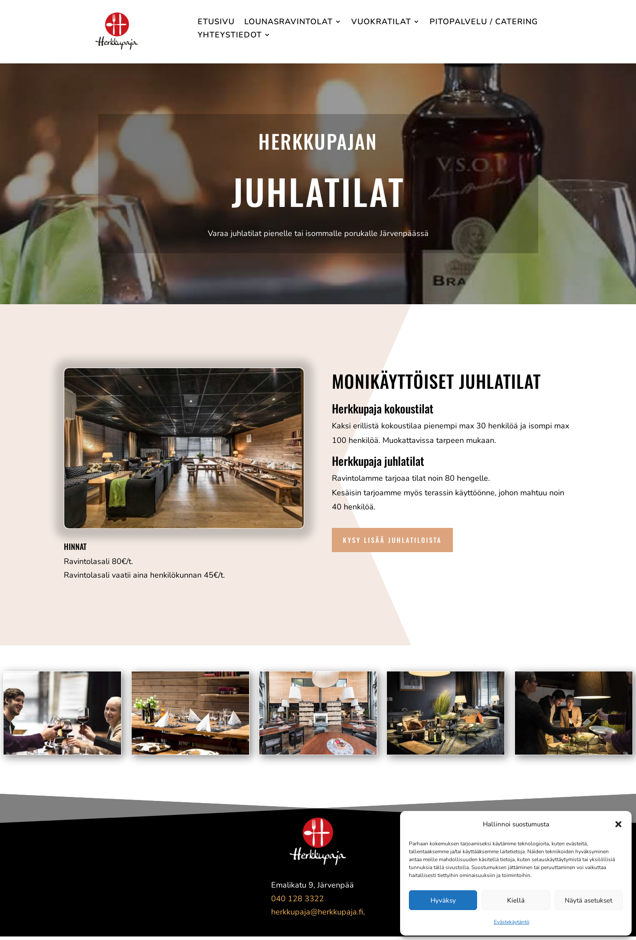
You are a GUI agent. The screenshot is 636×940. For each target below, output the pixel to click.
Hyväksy (443, 900)
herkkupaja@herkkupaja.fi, (318, 912)
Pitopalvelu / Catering (484, 22)
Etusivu (216, 22)
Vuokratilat (381, 22)
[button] (618, 824)
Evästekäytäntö (511, 921)
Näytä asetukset (588, 900)
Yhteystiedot (230, 36)
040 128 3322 (297, 898)
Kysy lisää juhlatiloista (392, 540)
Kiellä (516, 900)
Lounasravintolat (288, 22)
